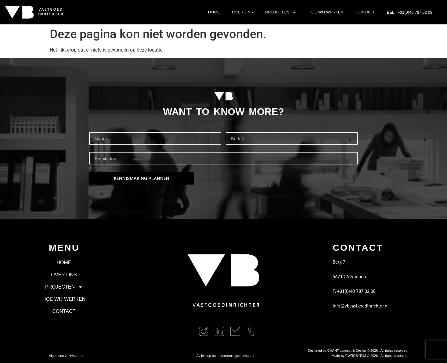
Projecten (280, 12)
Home (214, 12)
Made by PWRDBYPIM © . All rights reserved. (370, 356)
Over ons (242, 12)
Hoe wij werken (326, 12)
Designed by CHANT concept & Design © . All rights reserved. (358, 350)
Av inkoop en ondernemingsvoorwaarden (227, 356)
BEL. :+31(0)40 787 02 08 (409, 12)
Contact (365, 12)
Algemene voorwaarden (66, 356)
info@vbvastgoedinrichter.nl (360, 306)
